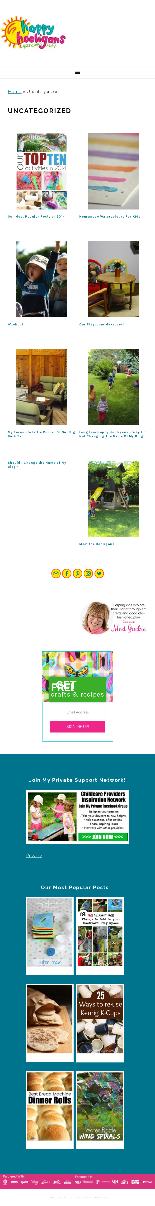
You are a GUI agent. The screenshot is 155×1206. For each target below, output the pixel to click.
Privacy (34, 855)
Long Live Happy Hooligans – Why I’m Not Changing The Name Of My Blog (113, 434)
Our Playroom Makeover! (101, 324)
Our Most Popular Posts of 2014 (36, 216)
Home (15, 91)
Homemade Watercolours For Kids (110, 216)
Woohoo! (15, 324)
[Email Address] (77, 712)
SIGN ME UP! (77, 726)
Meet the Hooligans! (97, 544)
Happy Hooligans (35, 33)
